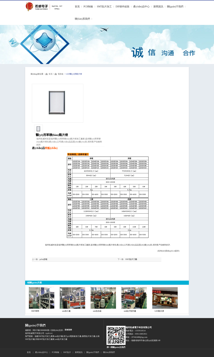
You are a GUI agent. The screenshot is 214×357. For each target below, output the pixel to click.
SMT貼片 (67, 352)
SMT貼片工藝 (131, 259)
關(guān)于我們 (175, 6)
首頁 (77, 6)
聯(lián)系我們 (82, 18)
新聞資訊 (158, 6)
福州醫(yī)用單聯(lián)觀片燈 (70, 245)
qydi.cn (172, 251)
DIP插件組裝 (122, 6)
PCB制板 (88, 6)
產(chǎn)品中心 (141, 6)
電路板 (60, 74)
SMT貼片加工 (104, 6)
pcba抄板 (43, 259)
